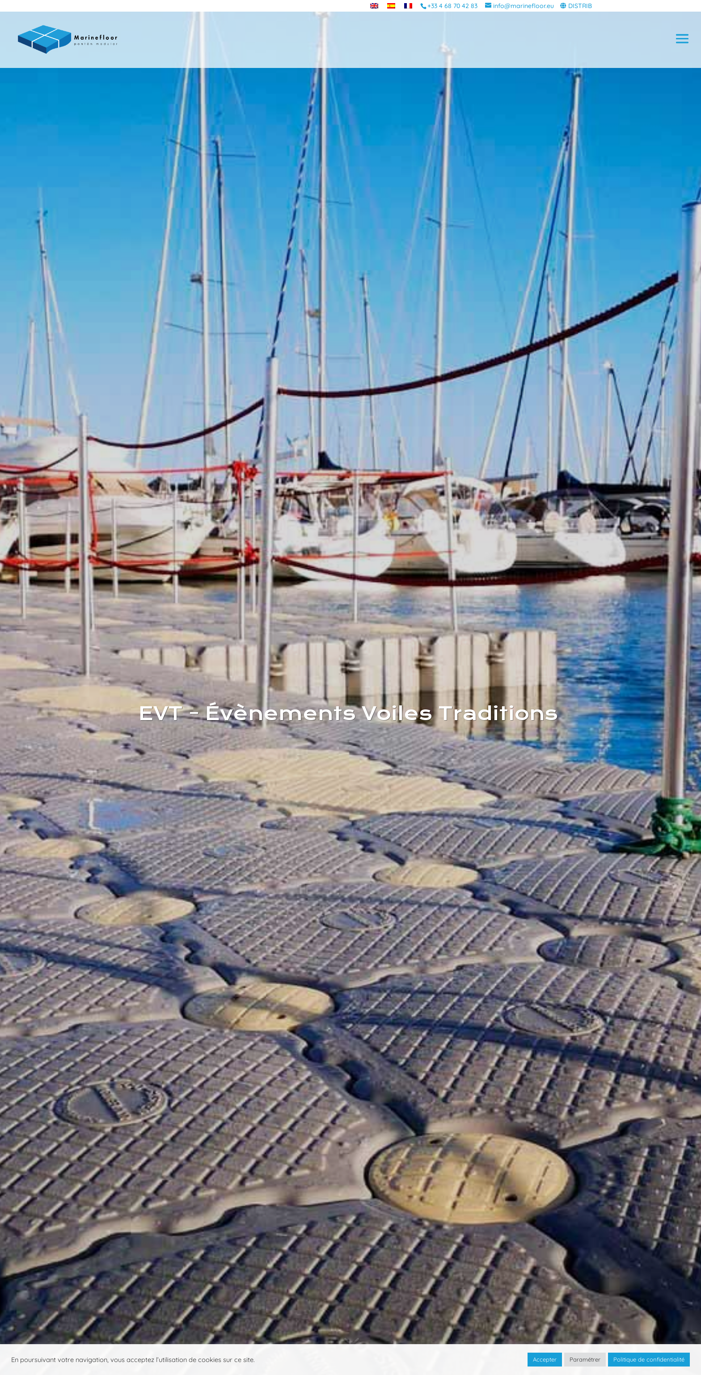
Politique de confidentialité (648, 1359)
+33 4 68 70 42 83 (452, 6)
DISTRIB (580, 6)
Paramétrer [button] (585, 1359)
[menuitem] (374, 5)
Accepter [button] (545, 1359)
